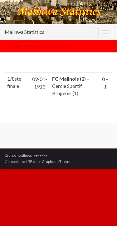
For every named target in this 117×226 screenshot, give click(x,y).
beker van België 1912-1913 (49, 46)
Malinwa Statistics (24, 32)
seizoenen (13, 46)
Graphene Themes (57, 161)
